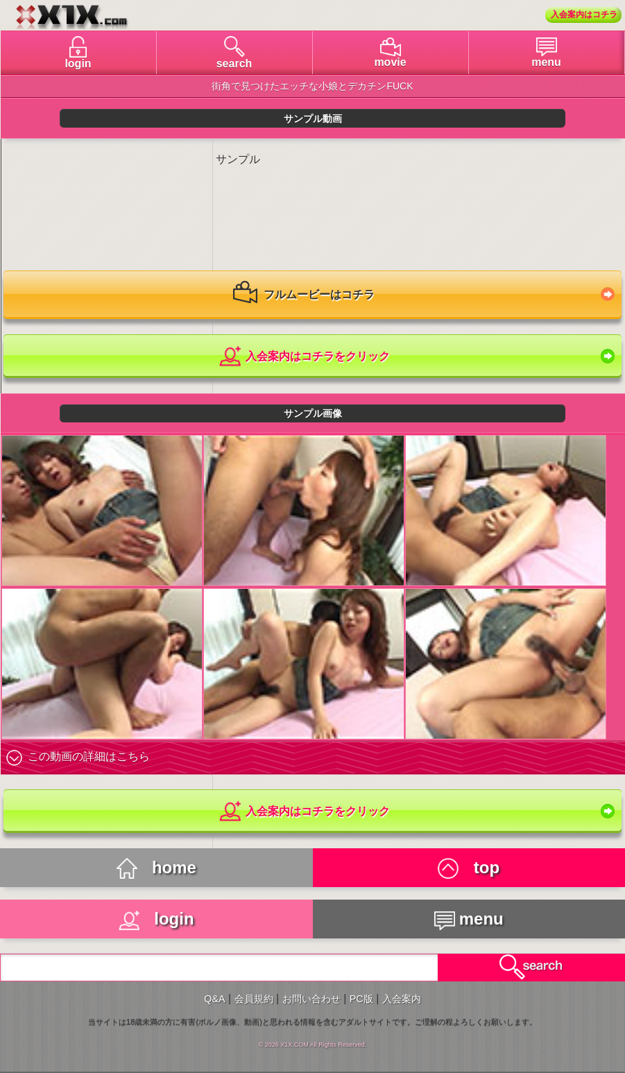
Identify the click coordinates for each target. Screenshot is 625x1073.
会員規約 (253, 998)
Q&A (214, 998)
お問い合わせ (311, 998)
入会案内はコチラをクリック (303, 357)
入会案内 (401, 998)
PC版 (361, 998)
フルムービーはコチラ (304, 295)
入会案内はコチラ (584, 14)
